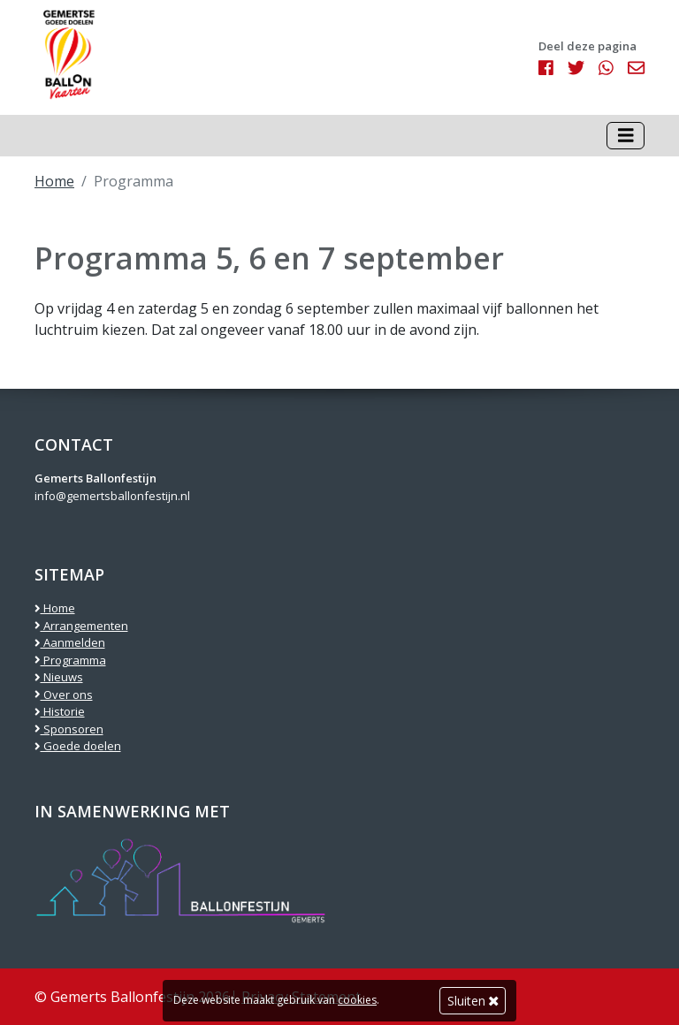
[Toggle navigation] (626, 135)
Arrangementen (81, 626)
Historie (59, 711)
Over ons (63, 694)
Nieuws (58, 677)
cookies (357, 999)
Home (54, 181)
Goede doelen (77, 746)
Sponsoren (68, 729)
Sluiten (473, 1000)
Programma (70, 660)
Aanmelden (69, 642)
